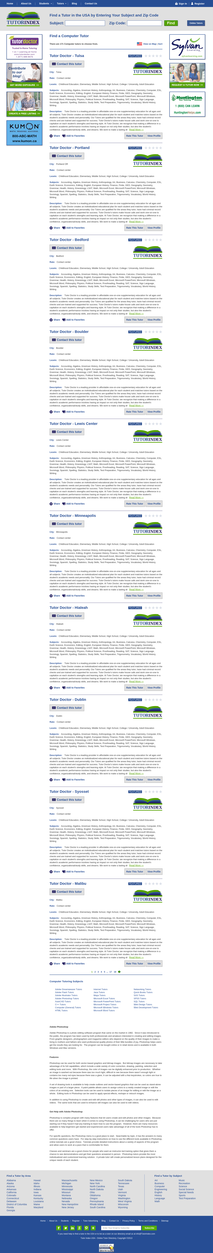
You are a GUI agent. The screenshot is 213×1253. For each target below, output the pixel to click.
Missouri (66, 1192)
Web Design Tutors (143, 1004)
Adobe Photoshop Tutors (67, 998)
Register (76, 1221)
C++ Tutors (60, 1004)
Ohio (92, 1192)
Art (156, 1180)
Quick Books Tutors (143, 992)
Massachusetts (69, 1180)
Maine (37, 1204)
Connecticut (13, 1198)
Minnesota (67, 1186)
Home (10, 3)
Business (159, 1183)
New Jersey (68, 1207)
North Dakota (97, 1189)
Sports (182, 1195)
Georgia (11, 1210)
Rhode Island (97, 1204)
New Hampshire (70, 1204)
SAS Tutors (139, 995)
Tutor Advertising (90, 1221)
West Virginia (125, 1201)
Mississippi (67, 1189)
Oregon (94, 1198)
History (158, 1195)
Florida (10, 1207)
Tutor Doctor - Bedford (69, 240)
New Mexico (96, 1180)
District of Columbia (17, 1204)
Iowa (36, 1192)
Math (157, 1201)
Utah (120, 1189)
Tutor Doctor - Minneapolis (73, 516)
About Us (26, 3)
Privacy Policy (128, 1221)
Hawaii (37, 1180)
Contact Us (91, 3)
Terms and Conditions (148, 1221)
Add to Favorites (75, 136)
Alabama (11, 1180)
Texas (121, 1186)
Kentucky (38, 1198)
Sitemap (164, 1221)
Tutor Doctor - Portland (70, 148)
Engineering (161, 1189)
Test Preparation (187, 1198)
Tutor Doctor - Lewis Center (74, 424)
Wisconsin (123, 1204)
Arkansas (11, 1189)
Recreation (184, 1183)
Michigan (66, 1183)
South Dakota (125, 1180)
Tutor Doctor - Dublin (68, 699)
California (11, 1192)
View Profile (154, 135)
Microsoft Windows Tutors (106, 1007)
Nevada (66, 1201)
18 (115, 972)
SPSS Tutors (140, 998)
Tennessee (123, 1183)
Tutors (60, 3)
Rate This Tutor (134, 135)
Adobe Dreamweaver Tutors (68, 989)
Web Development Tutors (146, 1007)
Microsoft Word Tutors (104, 1010)
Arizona (10, 1186)
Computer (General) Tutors (68, 1007)
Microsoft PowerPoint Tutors (107, 1001)
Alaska (10, 1183)
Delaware (11, 1201)
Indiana (37, 1189)
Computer (160, 1186)
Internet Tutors (100, 989)
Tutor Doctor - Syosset (69, 791)
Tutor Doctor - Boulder (69, 332)
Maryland (38, 1207)
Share (57, 136)
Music (182, 1180)
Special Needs (186, 1192)
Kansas (37, 1195)
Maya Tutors (100, 995)
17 (110, 972)
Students (44, 3)
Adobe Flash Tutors (64, 992)
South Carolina (97, 1207)
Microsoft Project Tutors (105, 1004)
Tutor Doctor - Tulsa (67, 56)
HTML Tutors (61, 1010)
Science (183, 1186)
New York (95, 1183)
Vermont (122, 1192)
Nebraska (67, 1198)
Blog (74, 3)
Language (160, 1198)
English (158, 1192)
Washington (124, 1198)
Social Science (186, 1189)
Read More (136, 129)
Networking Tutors (142, 989)
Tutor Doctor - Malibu (68, 883)
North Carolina (97, 1186)
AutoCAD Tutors (63, 1001)
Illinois (37, 1186)
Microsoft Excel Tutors (104, 998)
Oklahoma (95, 1195)
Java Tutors (99, 992)
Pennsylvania (97, 1201)
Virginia (122, 1195)
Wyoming (123, 1207)
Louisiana (39, 1201)
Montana (66, 1195)
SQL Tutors (139, 1001)
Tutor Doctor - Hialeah (69, 608)
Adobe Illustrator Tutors (66, 995)
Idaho (36, 1183)
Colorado (11, 1195)
